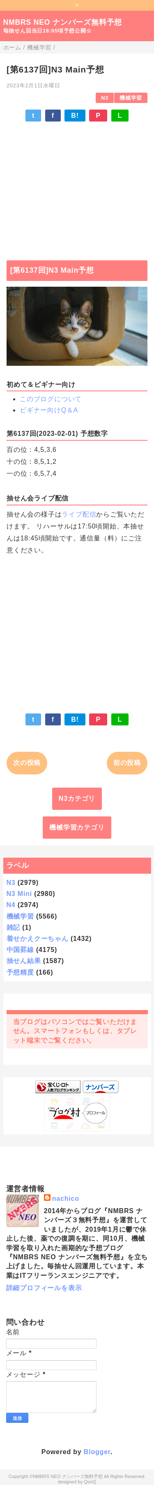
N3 (104, 98)
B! (74, 115)
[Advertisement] (77, 187)
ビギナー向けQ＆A (49, 410)
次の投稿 (27, 762)
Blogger (97, 1451)
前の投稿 (127, 762)
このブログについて (51, 398)
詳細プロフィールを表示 (44, 1287)
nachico (65, 1198)
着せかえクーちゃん (38, 938)
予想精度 (20, 972)
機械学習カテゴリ (76, 827)
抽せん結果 (24, 960)
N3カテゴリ (77, 798)
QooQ (90, 1481)
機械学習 (131, 98)
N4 (11, 904)
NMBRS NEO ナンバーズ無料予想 (62, 22)
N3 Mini (19, 893)
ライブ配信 (79, 514)
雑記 (14, 927)
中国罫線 (20, 949)
